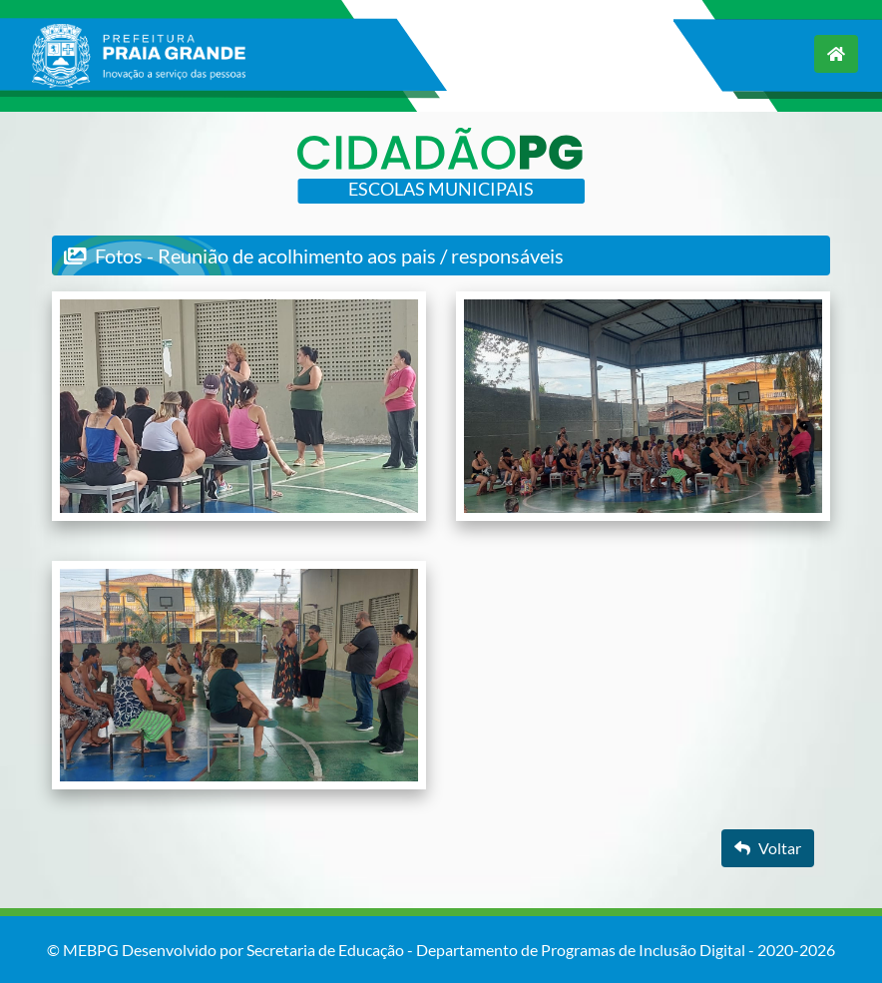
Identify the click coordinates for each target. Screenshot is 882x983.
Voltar (767, 847)
